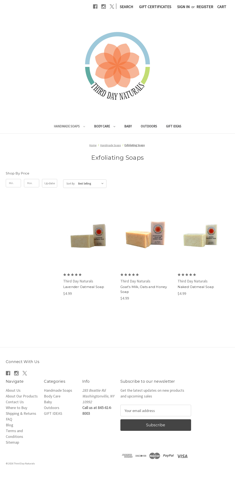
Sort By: (70, 183)
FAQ (9, 419)
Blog (9, 424)
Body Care (104, 126)
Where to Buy (16, 407)
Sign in (183, 6)
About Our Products (22, 396)
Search (126, 6)
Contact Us (15, 401)
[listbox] (92, 184)
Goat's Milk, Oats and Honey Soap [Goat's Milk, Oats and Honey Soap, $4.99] (143, 289)
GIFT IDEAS (173, 126)
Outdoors (149, 126)
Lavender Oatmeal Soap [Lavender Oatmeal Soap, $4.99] (83, 287)
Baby (128, 126)
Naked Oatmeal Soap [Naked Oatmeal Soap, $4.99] (196, 287)
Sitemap (12, 442)
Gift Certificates (155, 6)
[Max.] (31, 183)
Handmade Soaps (69, 126)
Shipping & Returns (21, 413)
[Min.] (13, 183)
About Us (13, 390)
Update (49, 183)
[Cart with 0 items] (221, 6)
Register (204, 6)
